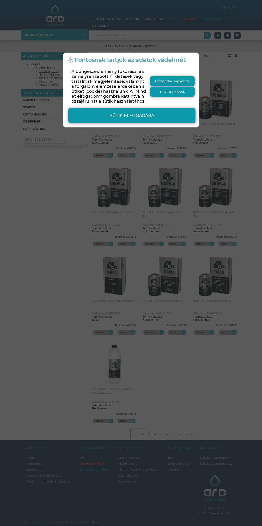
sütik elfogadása (132, 115)
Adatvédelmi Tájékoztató (172, 81)
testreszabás (172, 92)
